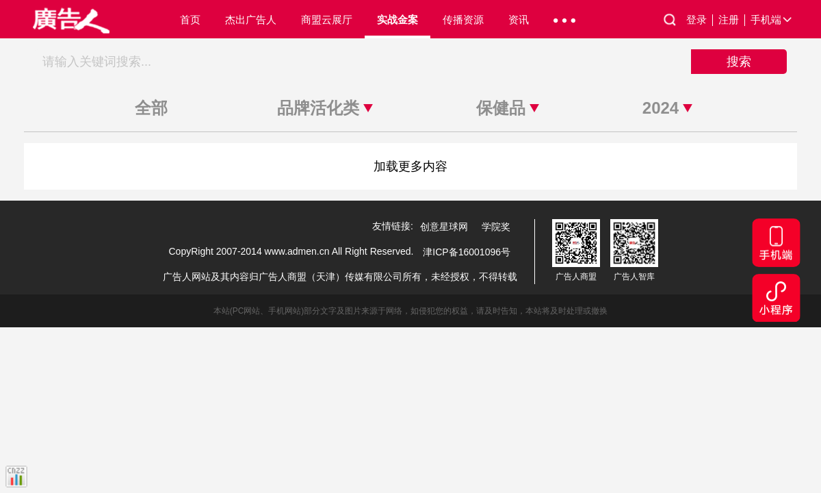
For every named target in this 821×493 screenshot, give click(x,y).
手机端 (772, 20)
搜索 (739, 61)
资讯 (518, 19)
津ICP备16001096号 (466, 251)
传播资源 (463, 19)
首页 (190, 19)
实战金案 (397, 19)
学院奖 (496, 226)
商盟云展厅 (326, 19)
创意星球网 (444, 226)
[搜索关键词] (363, 61)
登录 (699, 20)
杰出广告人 (250, 19)
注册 (731, 20)
